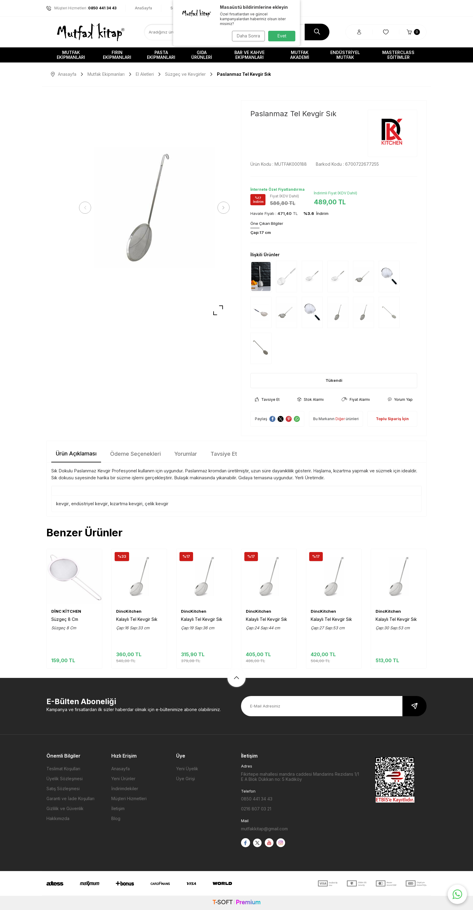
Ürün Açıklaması (76, 453)
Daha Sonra (247, 35)
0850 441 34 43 (256, 798)
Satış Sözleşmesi (63, 788)
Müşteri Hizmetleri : (81, 8)
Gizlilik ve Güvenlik (65, 808)
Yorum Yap (400, 399)
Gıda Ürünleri (201, 55)
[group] (154, 207)
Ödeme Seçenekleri (135, 454)
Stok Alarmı (310, 399)
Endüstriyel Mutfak (345, 55)
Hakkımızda (57, 818)
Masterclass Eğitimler (398, 55)
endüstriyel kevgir (89, 503)
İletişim (118, 808)
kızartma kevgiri (126, 503)
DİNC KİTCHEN (66, 611)
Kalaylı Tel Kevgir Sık (136, 619)
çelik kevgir (156, 503)
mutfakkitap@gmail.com (264, 828)
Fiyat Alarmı (355, 399)
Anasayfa (63, 74)
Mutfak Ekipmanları (71, 55)
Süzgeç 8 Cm (64, 619)
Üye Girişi (185, 778)
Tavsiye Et (267, 399)
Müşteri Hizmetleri (129, 798)
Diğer (340, 419)
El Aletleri (145, 74)
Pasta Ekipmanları (161, 55)
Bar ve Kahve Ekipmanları (249, 55)
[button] (87, 208)
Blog (115, 818)
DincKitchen (128, 611)
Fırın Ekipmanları (117, 55)
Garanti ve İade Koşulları (70, 798)
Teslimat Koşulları (63, 768)
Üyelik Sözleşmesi (64, 778)
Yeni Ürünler (123, 778)
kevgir (62, 503)
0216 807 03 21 (256, 808)
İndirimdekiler (124, 788)
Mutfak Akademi (299, 55)
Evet (282, 35)
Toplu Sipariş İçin (392, 419)
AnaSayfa (143, 8)
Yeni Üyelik (187, 768)
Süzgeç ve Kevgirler (185, 74)
